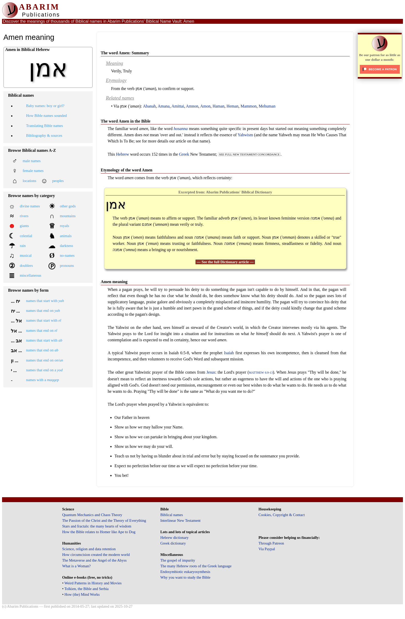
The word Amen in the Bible (125, 121)
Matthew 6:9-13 (261, 372)
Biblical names (171, 515)
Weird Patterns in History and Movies (92, 583)
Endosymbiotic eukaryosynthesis (185, 572)
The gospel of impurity (177, 560)
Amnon (192, 106)
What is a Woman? (76, 566)
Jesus (210, 372)
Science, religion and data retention (89, 549)
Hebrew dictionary (174, 537)
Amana (163, 106)
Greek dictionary (173, 543)
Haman (218, 106)
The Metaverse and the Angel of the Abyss (94, 560)
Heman (232, 106)
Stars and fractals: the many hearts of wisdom (96, 526)
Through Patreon (271, 543)
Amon (205, 106)
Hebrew (122, 154)
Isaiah (229, 353)
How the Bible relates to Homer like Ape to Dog (99, 532)
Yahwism (245, 135)
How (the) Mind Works (82, 594)
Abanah (149, 106)
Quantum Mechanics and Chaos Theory (92, 515)
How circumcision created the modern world (96, 555)
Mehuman (267, 106)
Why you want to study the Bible (185, 577)
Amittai (178, 106)
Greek (184, 154)
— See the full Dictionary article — (225, 262)
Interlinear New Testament (180, 520)
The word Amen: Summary (125, 53)
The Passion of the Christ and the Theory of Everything (104, 520)
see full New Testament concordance (249, 154)
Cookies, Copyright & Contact (282, 515)
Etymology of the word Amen (126, 170)
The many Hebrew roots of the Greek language (196, 566)
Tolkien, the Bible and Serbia (86, 589)
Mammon (248, 106)
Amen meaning (114, 282)
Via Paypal (267, 549)
